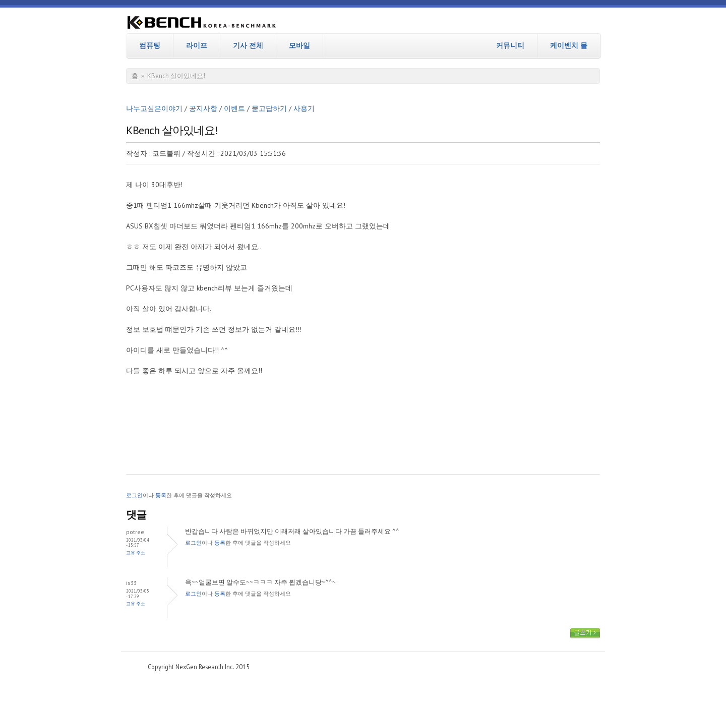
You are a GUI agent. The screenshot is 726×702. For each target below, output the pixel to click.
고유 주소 (135, 552)
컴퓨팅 (149, 45)
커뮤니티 (510, 45)
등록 (160, 495)
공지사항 (203, 108)
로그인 (134, 495)
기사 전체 (248, 45)
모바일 (299, 45)
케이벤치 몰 (568, 45)
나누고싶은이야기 (154, 108)
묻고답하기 (269, 108)
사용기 (304, 108)
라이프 (196, 45)
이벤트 (234, 108)
